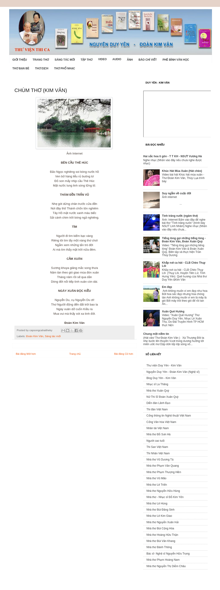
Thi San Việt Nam (157, 447)
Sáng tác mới (65, 59)
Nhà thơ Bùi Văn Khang (160, 541)
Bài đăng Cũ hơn (123, 353)
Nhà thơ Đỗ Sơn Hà (158, 434)
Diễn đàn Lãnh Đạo (158, 403)
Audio (116, 59)
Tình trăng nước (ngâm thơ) (180, 215)
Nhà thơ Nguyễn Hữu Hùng (163, 491)
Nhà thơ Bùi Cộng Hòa (160, 528)
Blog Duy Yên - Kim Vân (161, 378)
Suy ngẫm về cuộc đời (176, 193)
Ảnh (130, 59)
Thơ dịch (41, 68)
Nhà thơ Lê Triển (156, 484)
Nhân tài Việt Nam (157, 428)
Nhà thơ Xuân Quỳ (157, 390)
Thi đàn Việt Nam (157, 409)
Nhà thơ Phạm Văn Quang (162, 465)
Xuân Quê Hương (173, 311)
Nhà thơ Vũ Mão (156, 478)
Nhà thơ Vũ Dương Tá (159, 459)
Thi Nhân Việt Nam (158, 453)
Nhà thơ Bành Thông (159, 547)
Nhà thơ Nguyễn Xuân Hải (162, 522)
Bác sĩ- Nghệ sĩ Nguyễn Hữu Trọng (168, 553)
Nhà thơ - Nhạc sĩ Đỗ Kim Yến (165, 497)
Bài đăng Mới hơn (26, 353)
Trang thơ (41, 59)
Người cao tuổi (155, 440)
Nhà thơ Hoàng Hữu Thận (162, 534)
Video (102, 59)
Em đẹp (167, 287)
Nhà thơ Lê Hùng (156, 503)
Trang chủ (75, 353)
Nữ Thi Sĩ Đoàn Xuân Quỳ (162, 396)
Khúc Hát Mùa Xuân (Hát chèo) (182, 171)
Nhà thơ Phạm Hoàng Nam (163, 559)
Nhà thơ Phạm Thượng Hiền (163, 472)
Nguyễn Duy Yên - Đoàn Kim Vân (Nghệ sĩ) (173, 371)
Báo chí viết (148, 59)
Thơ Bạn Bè (20, 68)
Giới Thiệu (19, 59)
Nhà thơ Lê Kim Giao (159, 515)
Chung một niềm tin (156, 334)
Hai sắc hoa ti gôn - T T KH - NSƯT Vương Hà (172, 156)
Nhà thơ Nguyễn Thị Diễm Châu (166, 566)
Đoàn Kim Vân (34, 336)
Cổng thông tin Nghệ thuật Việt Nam (168, 415)
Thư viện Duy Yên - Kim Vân (164, 365)
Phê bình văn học (175, 59)
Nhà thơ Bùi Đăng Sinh (160, 509)
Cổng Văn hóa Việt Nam (161, 422)
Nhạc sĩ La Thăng (157, 384)
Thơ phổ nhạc (64, 68)
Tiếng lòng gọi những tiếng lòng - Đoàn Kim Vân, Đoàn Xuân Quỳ (184, 240)
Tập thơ (86, 59)
